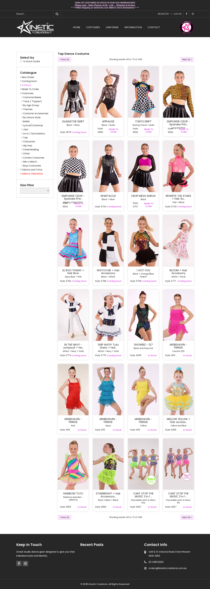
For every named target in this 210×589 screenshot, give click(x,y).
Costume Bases (32, 97)
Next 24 (187, 59)
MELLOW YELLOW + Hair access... (178, 421)
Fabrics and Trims (32, 169)
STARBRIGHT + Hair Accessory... (108, 495)
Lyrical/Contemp (33, 125)
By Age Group (31, 105)
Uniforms (112, 27)
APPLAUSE (108, 121)
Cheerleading (31, 149)
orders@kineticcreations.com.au (167, 568)
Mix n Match (30, 161)
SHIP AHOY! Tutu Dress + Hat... (108, 346)
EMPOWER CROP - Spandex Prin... (178, 123)
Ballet (26, 121)
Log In (177, 14)
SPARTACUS (108, 195)
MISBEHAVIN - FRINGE (178, 346)
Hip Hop (27, 145)
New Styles (28, 77)
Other (26, 153)
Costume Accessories (35, 113)
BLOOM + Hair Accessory (178, 272)
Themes (28, 109)
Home (76, 27)
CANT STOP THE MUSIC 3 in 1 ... (143, 495)
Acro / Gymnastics (34, 133)
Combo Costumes (33, 157)
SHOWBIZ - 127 (143, 344)
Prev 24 (64, 59)
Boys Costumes (32, 165)
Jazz (25, 129)
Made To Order (30, 89)
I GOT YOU (143, 270)
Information (133, 27)
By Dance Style (32, 117)
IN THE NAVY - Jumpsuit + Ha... (73, 346)
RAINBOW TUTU (73, 493)
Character (29, 141)
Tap (25, 137)
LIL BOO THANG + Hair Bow (73, 272)
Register (163, 14)
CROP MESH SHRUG (143, 195)
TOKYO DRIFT (143, 121)
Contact (154, 27)
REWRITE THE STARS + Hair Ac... (178, 197)
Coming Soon (29, 81)
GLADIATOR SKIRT (73, 121)
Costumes (93, 27)
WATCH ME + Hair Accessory (108, 272)
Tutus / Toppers (32, 101)
